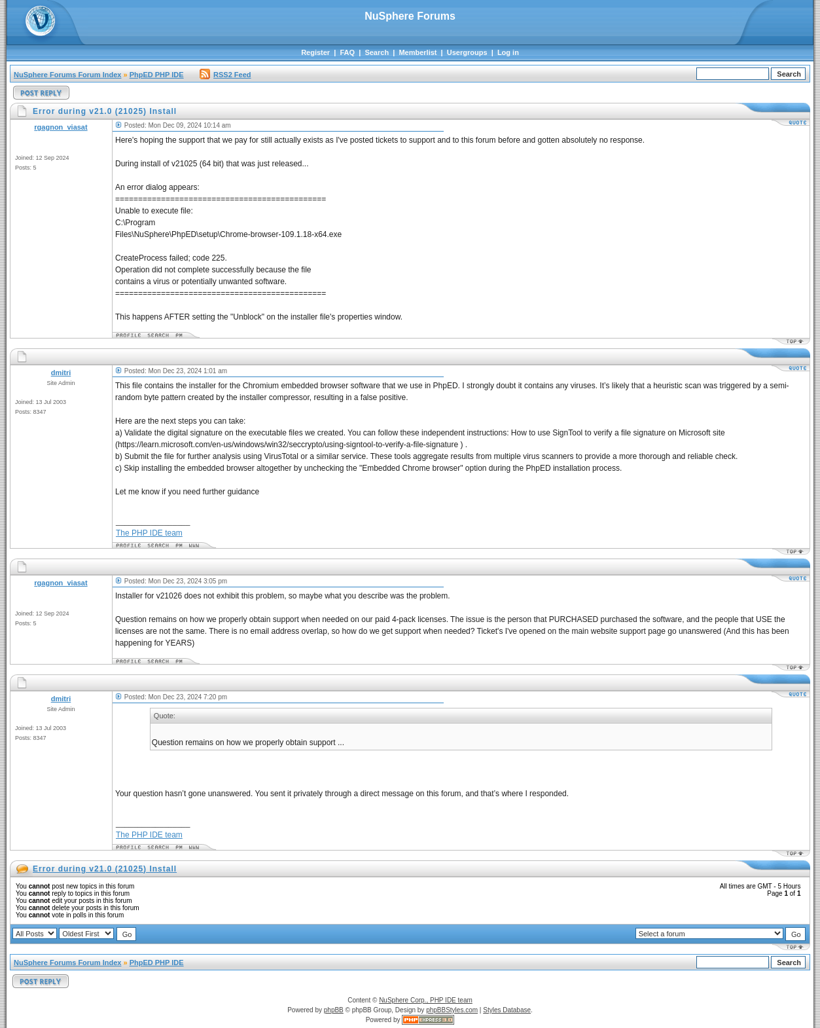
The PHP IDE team (149, 533)
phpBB (334, 1010)
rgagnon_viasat (60, 127)
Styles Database (507, 1010)
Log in (508, 52)
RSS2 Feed (225, 75)
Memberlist (418, 52)
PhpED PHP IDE (157, 75)
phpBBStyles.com (452, 1010)
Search (377, 52)
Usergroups (467, 52)
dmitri (61, 372)
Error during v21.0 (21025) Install (105, 868)
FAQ (347, 52)
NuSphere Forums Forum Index (67, 75)
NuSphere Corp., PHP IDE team (425, 1000)
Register (315, 52)
